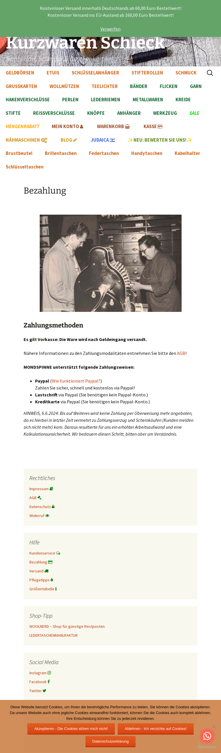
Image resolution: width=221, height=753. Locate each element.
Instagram (40, 672)
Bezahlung (40, 562)
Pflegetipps (41, 579)
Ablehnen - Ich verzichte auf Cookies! (155, 728)
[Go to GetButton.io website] (207, 747)
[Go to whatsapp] (207, 736)
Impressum (41, 488)
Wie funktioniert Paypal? (76, 381)
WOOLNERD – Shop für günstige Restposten (67, 626)
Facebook (39, 681)
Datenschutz (41, 506)
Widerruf (39, 515)
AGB (181, 353)
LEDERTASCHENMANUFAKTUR (53, 635)
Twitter (37, 690)
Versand (38, 571)
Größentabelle (43, 588)
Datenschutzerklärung (110, 741)
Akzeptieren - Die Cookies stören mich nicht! (71, 728)
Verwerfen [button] (110, 29)
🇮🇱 (103, 140)
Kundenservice (44, 553)
